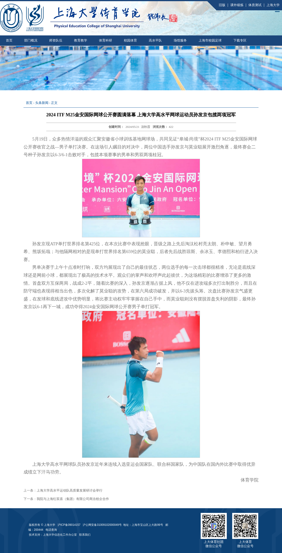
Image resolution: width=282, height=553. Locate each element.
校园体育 (130, 40)
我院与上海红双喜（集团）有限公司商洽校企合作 (73, 499)
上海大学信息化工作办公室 (61, 534)
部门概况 (30, 40)
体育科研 (105, 40)
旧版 (222, 5)
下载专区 (240, 40)
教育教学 (80, 40)
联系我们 (85, 534)
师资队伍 (55, 40)
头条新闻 (41, 103)
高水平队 (155, 40)
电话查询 (51, 529)
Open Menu (277, 10)
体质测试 (255, 5)
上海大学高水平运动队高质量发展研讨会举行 (69, 490)
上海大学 (273, 5)
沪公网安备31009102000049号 (102, 524)
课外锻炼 (236, 5)
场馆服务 (180, 40)
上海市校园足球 (210, 40)
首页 (9, 40)
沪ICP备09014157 (69, 524)
